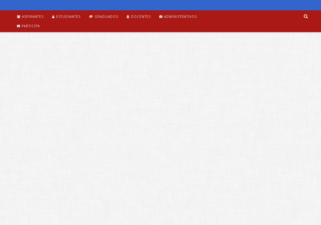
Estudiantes (66, 16)
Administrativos (178, 16)
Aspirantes (30, 16)
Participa (28, 26)
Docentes (139, 16)
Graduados (103, 16)
